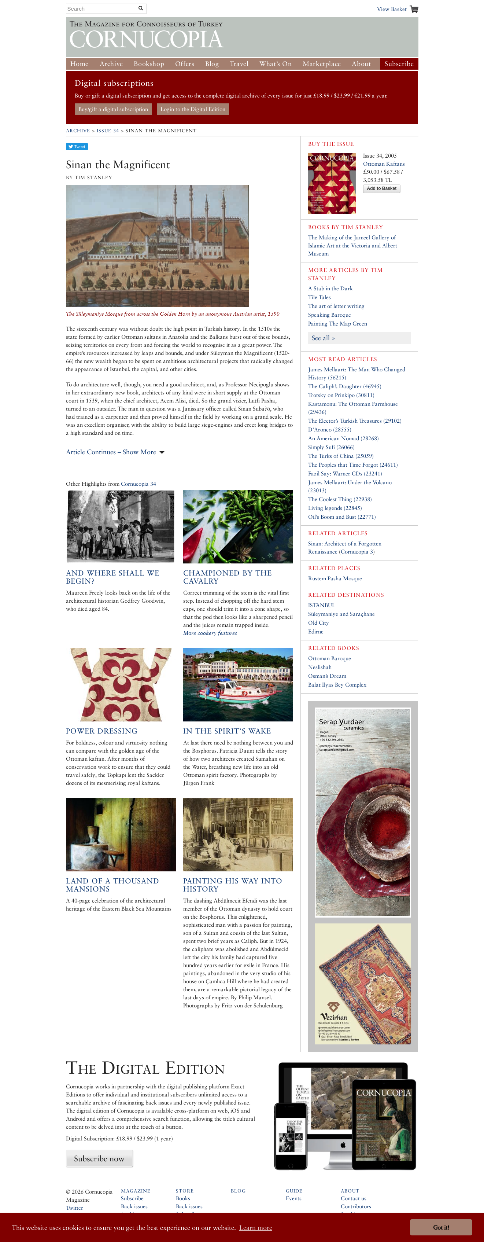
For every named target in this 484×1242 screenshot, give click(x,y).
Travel (239, 63)
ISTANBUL (321, 605)
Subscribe (399, 63)
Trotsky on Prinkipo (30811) (341, 395)
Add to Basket (382, 188)
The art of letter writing (336, 306)
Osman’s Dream (327, 676)
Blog (212, 63)
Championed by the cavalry (227, 577)
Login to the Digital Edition (192, 109)
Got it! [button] (441, 1227)
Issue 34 (108, 130)
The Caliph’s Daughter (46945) (344, 386)
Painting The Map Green (337, 323)
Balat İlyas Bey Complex (337, 684)
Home (79, 63)
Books (183, 1198)
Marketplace (322, 63)
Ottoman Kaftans (384, 164)
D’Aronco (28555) (329, 429)
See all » (323, 338)
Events (294, 1198)
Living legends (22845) (335, 508)
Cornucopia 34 (138, 484)
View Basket (392, 9)
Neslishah (320, 667)
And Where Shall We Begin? (112, 577)
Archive (111, 63)
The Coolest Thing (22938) (340, 499)
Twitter (74, 1208)
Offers (185, 63)
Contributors (356, 1206)
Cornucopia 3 (357, 551)
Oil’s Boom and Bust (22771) (342, 517)
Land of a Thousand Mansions (112, 885)
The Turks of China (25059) (341, 456)
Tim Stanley (362, 227)
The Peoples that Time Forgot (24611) (353, 465)
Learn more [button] (255, 1227)
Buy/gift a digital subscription (113, 109)
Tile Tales (319, 297)
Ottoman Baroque (329, 658)
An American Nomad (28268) (343, 438)
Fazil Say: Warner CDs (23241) (345, 473)
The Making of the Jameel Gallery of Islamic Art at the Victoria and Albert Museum (352, 245)
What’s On (275, 63)
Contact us (353, 1198)
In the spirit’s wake (227, 731)
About (361, 63)
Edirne (316, 631)
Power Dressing (102, 731)
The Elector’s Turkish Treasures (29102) (355, 421)
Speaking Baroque (329, 315)
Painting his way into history (232, 885)
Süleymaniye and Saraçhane (341, 614)
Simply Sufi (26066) (331, 447)
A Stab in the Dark (330, 288)
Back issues (134, 1206)
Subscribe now (99, 1158)
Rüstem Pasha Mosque (335, 578)
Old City (318, 623)
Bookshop (149, 63)
